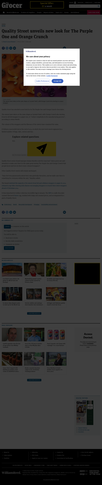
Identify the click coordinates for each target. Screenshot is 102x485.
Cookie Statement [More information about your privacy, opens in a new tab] (52, 76)
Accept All (57, 81)
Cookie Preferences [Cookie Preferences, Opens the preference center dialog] (42, 81)
